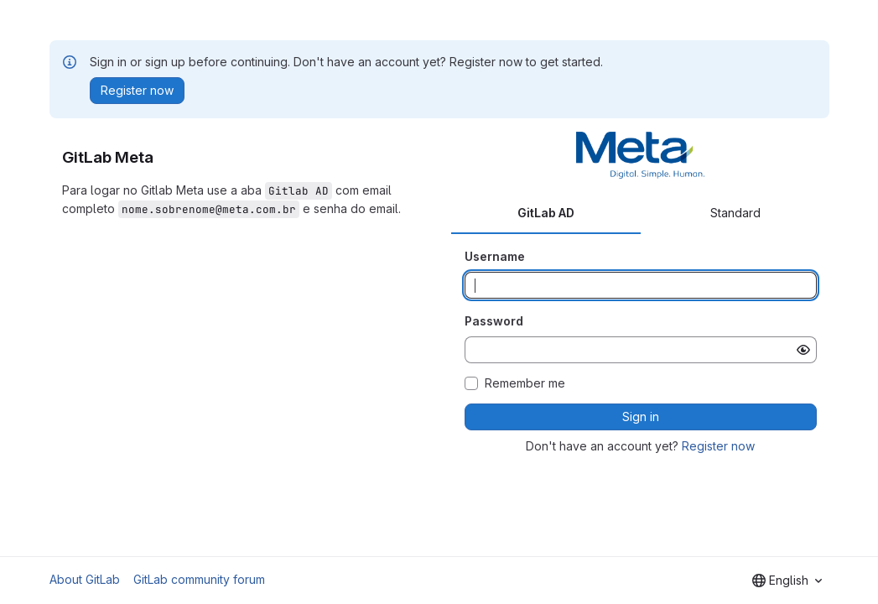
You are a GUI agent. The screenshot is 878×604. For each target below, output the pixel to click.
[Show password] (803, 349)
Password (494, 321)
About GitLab (84, 579)
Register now (718, 446)
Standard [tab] (735, 213)
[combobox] (787, 580)
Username (495, 256)
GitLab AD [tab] (545, 213)
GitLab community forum (199, 579)
